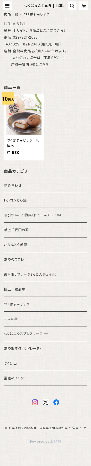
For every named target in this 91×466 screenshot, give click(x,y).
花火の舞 (11, 319)
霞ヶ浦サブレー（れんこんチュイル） (30, 274)
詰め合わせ (13, 185)
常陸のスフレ (14, 259)
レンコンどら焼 (15, 200)
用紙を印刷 (51, 44)
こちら (44, 64)
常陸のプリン (14, 378)
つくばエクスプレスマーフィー (26, 334)
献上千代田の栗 (16, 230)
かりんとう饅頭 (15, 245)
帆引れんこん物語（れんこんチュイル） (33, 215)
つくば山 (10, 363)
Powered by (45, 441)
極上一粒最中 (14, 289)
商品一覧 (11, 14)
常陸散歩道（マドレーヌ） (23, 348)
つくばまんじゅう (16, 304)
